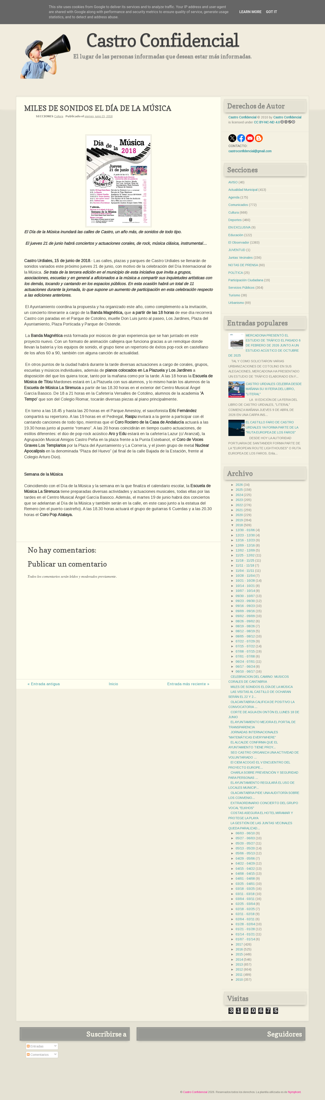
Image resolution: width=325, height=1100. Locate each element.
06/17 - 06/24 (245, 666)
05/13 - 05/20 (245, 848)
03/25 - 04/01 (245, 884)
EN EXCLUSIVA (239, 227)
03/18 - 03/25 (245, 888)
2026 (239, 485)
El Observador (238, 242)
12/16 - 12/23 (245, 540)
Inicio (113, 684)
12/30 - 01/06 (245, 530)
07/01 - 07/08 (245, 656)
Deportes (235, 220)
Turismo (234, 295)
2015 (239, 954)
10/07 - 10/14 (245, 591)
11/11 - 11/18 (245, 565)
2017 (239, 944)
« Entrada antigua (44, 684)
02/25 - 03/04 (245, 904)
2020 (239, 515)
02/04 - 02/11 (245, 919)
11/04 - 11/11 (245, 570)
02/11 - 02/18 (245, 914)
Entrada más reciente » (188, 684)
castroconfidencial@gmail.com (250, 151)
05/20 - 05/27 (245, 843)
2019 (239, 520)
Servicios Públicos (241, 287)
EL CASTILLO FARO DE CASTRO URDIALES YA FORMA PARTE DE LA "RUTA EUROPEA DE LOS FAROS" (272, 427)
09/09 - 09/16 (245, 611)
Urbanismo (236, 302)
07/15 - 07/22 (245, 646)
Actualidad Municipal (243, 189)
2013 (239, 964)
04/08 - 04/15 (245, 873)
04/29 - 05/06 (245, 858)
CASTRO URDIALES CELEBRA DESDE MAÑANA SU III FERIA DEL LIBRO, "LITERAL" (274, 389)
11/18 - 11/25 (245, 560)
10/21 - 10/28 (245, 580)
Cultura (58, 116)
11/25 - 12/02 (245, 555)
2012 (239, 969)
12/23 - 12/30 (245, 535)
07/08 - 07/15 (245, 651)
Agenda (233, 197)
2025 (239, 489)
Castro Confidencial (162, 40)
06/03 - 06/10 (245, 833)
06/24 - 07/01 (245, 661)
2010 (239, 979)
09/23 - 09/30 (245, 601)
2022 (239, 505)
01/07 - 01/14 (245, 939)
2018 (239, 525)
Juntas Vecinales (240, 257)
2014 (239, 959)
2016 (239, 949)
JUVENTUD (236, 250)
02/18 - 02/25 (245, 909)
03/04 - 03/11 (245, 899)
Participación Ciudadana (245, 280)
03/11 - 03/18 (245, 894)
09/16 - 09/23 (245, 606)
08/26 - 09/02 (245, 621)
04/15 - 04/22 (245, 868)
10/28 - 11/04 (245, 575)
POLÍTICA (235, 272)
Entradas (35, 1046)
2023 (239, 500)
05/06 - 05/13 (245, 853)
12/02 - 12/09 (245, 550)
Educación (235, 235)
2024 (239, 495)
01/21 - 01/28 (245, 929)
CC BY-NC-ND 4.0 (267, 122)
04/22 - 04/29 (245, 863)
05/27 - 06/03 (245, 838)
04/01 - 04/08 (245, 878)
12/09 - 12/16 (245, 545)
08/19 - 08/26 (245, 626)
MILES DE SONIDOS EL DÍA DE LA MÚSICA (262, 687)
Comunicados (238, 205)
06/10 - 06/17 (245, 671)
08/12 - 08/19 (245, 631)
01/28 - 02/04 (245, 924)
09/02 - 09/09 (245, 616)
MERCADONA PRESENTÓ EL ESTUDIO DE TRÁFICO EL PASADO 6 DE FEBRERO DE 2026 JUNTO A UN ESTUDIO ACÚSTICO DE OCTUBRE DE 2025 (264, 345)
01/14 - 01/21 (245, 934)
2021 (239, 510)
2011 (239, 974)
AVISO (233, 182)
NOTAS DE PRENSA (243, 265)
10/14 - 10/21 (245, 586)
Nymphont (294, 1092)
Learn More (250, 12)
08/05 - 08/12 (245, 636)
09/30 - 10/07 (245, 596)
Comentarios (38, 1054)
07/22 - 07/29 (245, 641)
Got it (271, 12)
